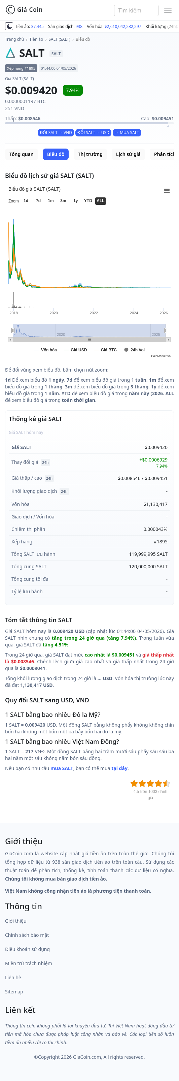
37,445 (37, 26)
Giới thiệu (16, 921)
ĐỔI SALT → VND (56, 132)
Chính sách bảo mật (27, 935)
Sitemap (14, 991)
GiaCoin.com (87, 1057)
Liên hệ (13, 977)
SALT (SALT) (59, 39)
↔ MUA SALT (127, 132)
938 (79, 26)
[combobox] (136, 10)
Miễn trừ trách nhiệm (28, 963)
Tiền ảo (36, 39)
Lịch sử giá (128, 154)
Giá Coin (24, 10)
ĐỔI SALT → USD (93, 132)
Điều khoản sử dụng (27, 949)
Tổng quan (21, 154)
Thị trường (90, 154)
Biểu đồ (83, 39)
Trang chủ (14, 39)
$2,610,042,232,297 (123, 26)
